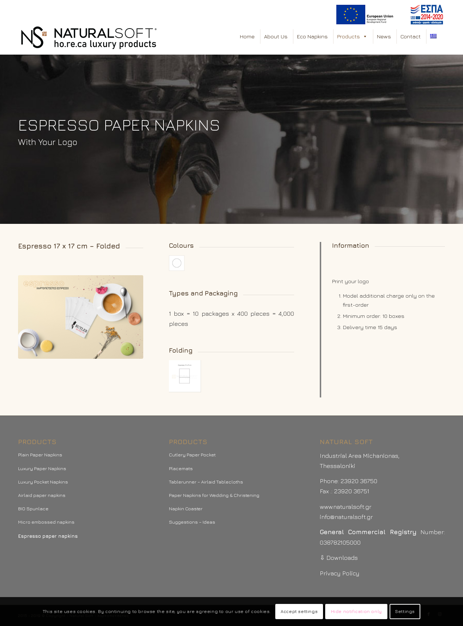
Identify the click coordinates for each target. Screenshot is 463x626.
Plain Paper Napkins (40, 454)
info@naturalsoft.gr (346, 516)
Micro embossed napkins (46, 522)
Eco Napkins (312, 36)
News (384, 36)
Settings (405, 611)
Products (352, 36)
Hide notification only (356, 611)
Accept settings (299, 611)
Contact (410, 36)
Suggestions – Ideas (192, 522)
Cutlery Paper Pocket (192, 454)
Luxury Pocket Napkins (43, 482)
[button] (365, 36)
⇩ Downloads (339, 557)
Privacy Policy (340, 573)
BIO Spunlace (33, 508)
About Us (276, 36)
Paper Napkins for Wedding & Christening (214, 495)
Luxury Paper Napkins (42, 468)
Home (247, 36)
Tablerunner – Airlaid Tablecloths (206, 482)
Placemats (181, 468)
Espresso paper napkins (48, 536)
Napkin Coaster (186, 508)
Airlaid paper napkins (41, 495)
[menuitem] (388, 15)
